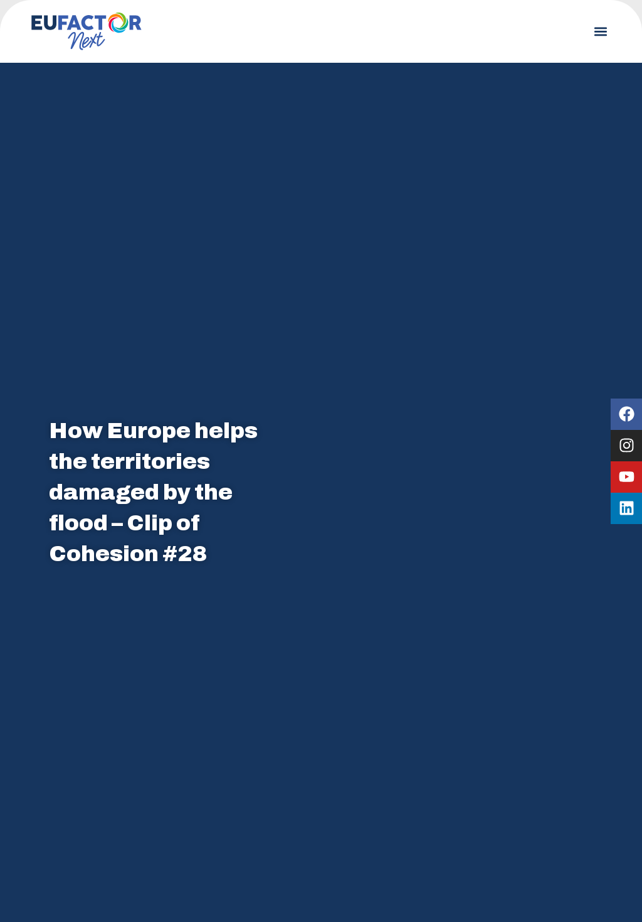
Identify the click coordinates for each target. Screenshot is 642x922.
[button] (600, 31)
